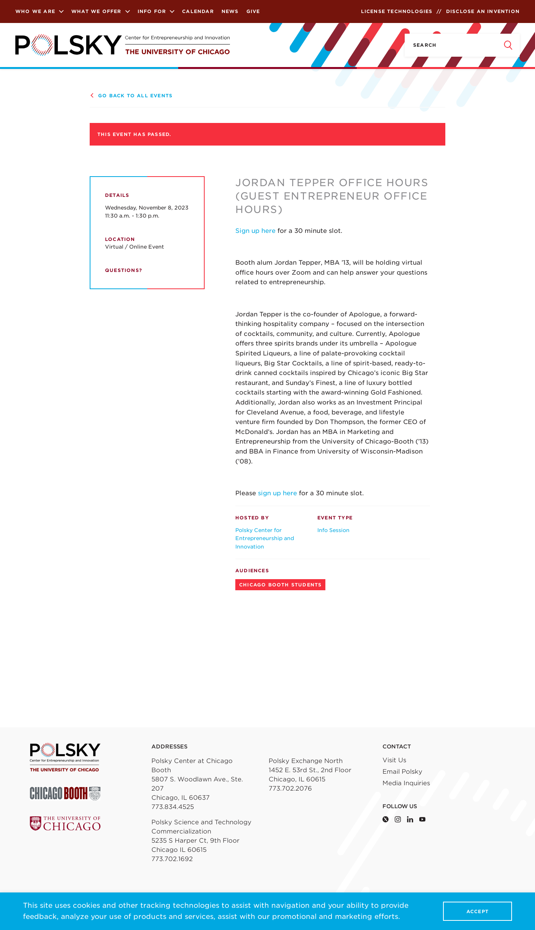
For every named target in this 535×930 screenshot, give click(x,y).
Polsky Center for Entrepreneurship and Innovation (264, 538)
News (230, 11)
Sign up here (256, 230)
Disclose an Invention (483, 11)
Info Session (333, 530)
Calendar (198, 11)
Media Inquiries (406, 783)
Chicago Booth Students (280, 585)
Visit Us (394, 760)
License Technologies (397, 11)
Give (253, 11)
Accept (477, 911)
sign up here (276, 493)
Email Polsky (402, 771)
